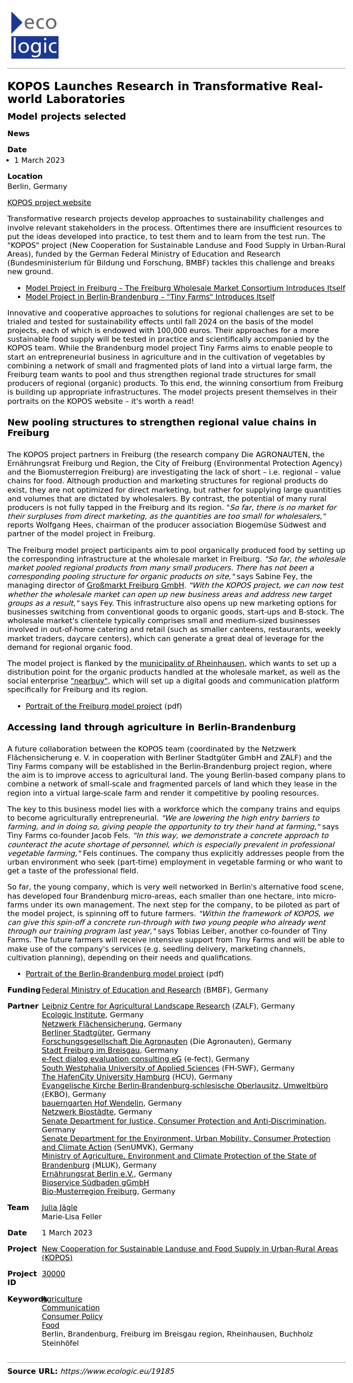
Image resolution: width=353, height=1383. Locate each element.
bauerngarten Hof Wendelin (92, 1103)
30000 (53, 1273)
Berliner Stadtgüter (77, 1032)
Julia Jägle (60, 1207)
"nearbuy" (89, 681)
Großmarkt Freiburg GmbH (135, 585)
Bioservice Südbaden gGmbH (95, 1182)
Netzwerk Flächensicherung (92, 1024)
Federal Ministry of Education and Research (121, 990)
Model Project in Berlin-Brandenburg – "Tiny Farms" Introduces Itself (150, 297)
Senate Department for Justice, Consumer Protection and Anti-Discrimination (183, 1121)
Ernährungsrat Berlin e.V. (88, 1174)
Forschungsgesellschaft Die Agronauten (115, 1041)
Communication (71, 1307)
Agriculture (62, 1299)
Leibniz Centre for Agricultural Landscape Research (136, 1006)
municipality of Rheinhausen (192, 663)
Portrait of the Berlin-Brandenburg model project (115, 974)
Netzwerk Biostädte (78, 1112)
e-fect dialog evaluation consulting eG (112, 1059)
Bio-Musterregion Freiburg (89, 1191)
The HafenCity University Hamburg (106, 1077)
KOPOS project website (49, 202)
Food (50, 1325)
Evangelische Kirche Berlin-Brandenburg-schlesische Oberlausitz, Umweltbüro (185, 1085)
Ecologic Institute (73, 1014)
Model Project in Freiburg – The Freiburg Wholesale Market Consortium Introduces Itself (185, 288)
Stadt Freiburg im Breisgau (91, 1050)
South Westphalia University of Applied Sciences (131, 1068)
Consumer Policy (72, 1316)
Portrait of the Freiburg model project (94, 706)
